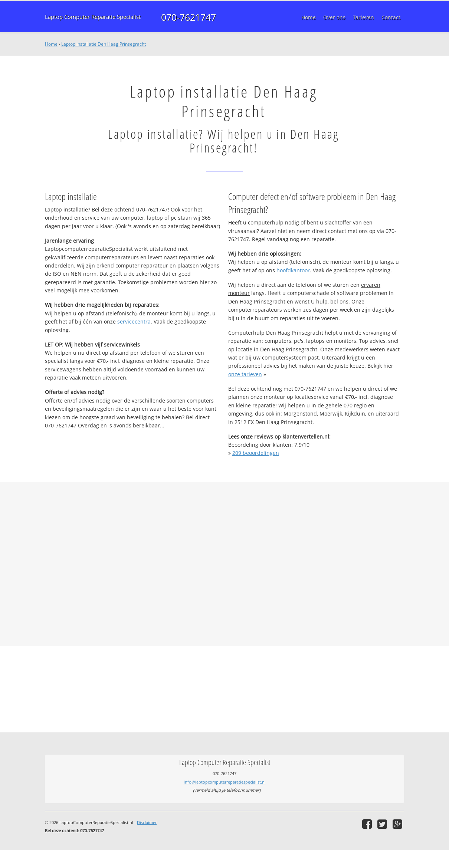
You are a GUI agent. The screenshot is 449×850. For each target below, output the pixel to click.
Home (51, 44)
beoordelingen (255, 452)
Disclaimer (147, 822)
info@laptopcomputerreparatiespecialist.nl (225, 782)
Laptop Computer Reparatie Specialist (93, 17)
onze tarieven (245, 374)
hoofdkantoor (293, 270)
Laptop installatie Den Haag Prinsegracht (103, 44)
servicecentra (134, 321)
